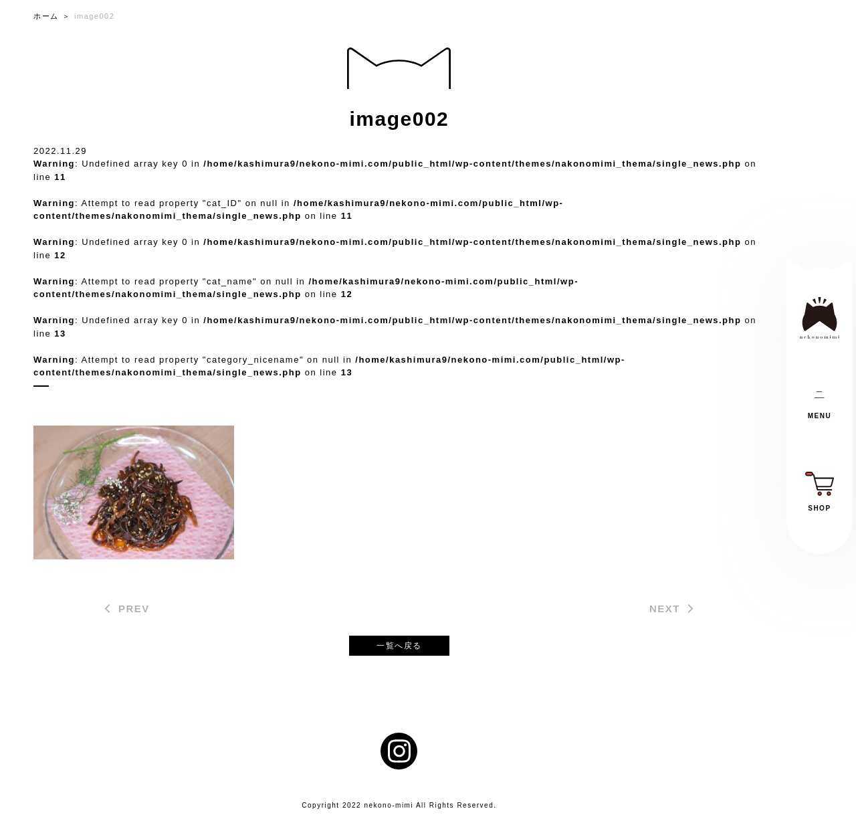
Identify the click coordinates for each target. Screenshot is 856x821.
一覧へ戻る (399, 645)
